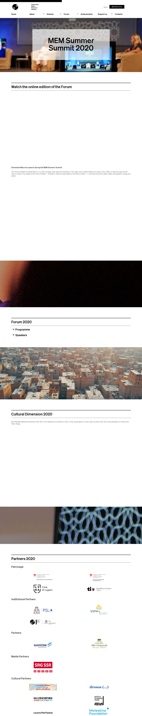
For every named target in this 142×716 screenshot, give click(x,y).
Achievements (87, 14)
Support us (105, 13)
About (37, 13)
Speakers (21, 335)
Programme (22, 329)
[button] (71, 329)
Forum (71, 13)
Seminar (54, 13)
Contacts (118, 14)
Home (13, 14)
